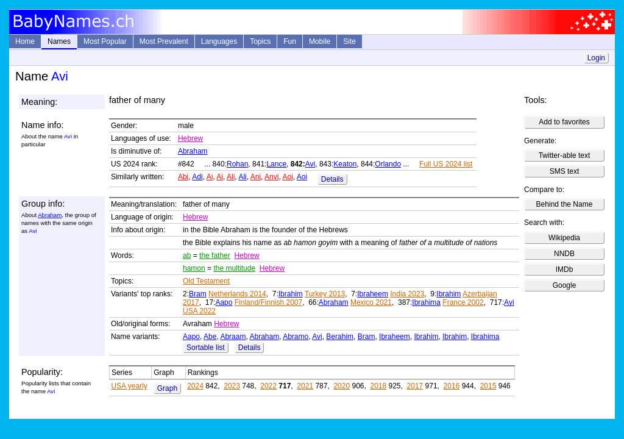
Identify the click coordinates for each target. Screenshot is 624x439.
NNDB (564, 253)
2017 (415, 386)
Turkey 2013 (325, 294)
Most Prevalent (164, 41)
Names (59, 41)
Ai (210, 177)
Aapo (223, 302)
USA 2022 (199, 311)
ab (187, 255)
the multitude (234, 268)
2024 (195, 386)
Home (25, 41)
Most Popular (105, 41)
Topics (260, 41)
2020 (341, 386)
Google (564, 285)
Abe (210, 336)
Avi (310, 164)
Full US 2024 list (445, 164)
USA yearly (129, 386)
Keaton (344, 164)
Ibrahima (426, 302)
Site (349, 41)
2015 (488, 386)
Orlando (388, 164)
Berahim (339, 336)
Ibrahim (290, 294)
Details (332, 179)
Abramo (295, 336)
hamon (194, 268)
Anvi (271, 177)
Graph (167, 388)
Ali (231, 177)
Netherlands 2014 (237, 294)
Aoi (287, 177)
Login (596, 58)
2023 (232, 386)
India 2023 (407, 294)
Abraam (233, 336)
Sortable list (205, 347)
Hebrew (190, 138)
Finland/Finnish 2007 (268, 302)
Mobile (319, 41)
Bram (198, 294)
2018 (378, 386)
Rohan (237, 164)
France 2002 (462, 302)
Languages (219, 41)
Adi (197, 177)
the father (214, 255)
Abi (183, 177)
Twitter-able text (564, 155)
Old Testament (206, 281)
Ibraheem (372, 294)
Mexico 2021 (371, 302)
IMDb (564, 269)
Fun (289, 41)
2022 (268, 386)
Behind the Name (564, 204)
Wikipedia (564, 238)
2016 (452, 386)
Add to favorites (564, 122)
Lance (276, 164)
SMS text (565, 171)
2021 (305, 386)
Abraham (193, 151)
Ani (255, 177)
